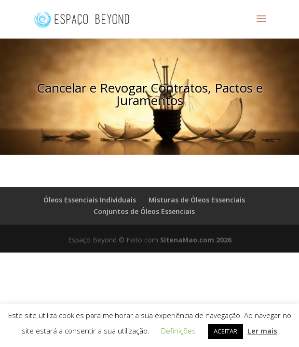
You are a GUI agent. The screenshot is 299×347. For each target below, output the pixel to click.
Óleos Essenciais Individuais (89, 199)
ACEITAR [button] (225, 331)
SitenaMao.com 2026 (195, 239)
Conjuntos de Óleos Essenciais (144, 211)
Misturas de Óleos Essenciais (197, 199)
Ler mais (262, 330)
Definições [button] (178, 330)
